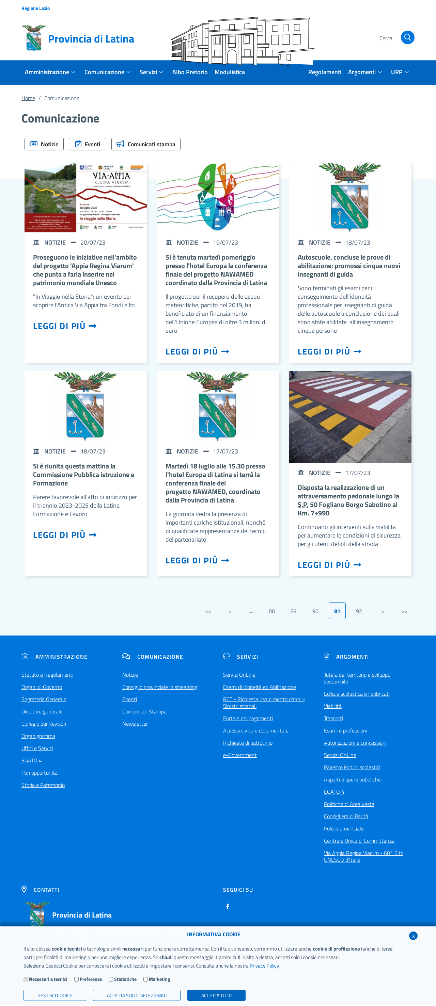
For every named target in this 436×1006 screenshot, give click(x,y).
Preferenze (91, 979)
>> (404, 612)
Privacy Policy (264, 966)
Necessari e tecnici (48, 979)
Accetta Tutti (216, 995)
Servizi (240, 658)
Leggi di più (65, 327)
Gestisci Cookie (54, 995)
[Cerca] (396, 38)
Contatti (40, 891)
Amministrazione (54, 658)
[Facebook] (228, 907)
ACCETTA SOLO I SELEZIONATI (137, 995)
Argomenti (346, 658)
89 (294, 612)
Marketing (159, 979)
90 (315, 612)
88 (272, 612)
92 (359, 612)
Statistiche (125, 979)
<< (208, 612)
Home (28, 98)
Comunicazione (152, 658)
